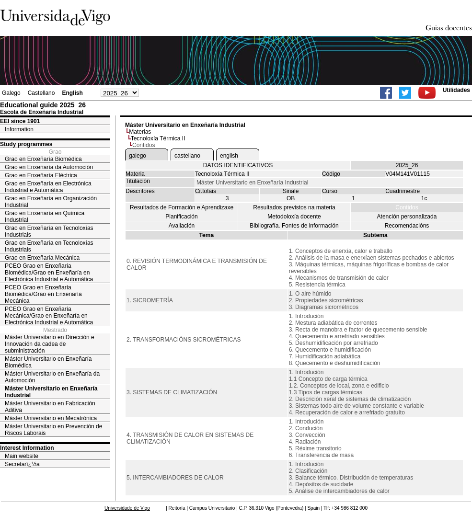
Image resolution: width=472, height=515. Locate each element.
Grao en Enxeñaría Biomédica (43, 159)
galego (137, 155)
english (229, 155)
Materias (140, 131)
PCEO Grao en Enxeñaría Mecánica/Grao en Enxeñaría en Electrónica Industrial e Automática (49, 316)
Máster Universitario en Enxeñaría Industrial (51, 392)
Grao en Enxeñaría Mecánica (42, 257)
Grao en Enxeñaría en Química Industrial (44, 216)
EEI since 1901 (20, 121)
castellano (187, 155)
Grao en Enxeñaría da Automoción (49, 167)
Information (19, 129)
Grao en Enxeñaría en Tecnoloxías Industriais (49, 231)
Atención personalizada (407, 216)
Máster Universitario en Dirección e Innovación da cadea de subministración (49, 344)
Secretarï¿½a (22, 464)
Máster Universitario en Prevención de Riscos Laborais (53, 429)
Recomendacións (407, 225)
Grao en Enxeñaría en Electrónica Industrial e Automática (48, 187)
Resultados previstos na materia (294, 207)
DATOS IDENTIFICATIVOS (238, 165)
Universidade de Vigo (127, 508)
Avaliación (182, 225)
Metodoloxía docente (294, 216)
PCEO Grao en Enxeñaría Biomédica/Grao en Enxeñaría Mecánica (43, 294)
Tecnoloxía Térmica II (158, 138)
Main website (21, 456)
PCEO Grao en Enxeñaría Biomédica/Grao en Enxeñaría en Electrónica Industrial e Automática (49, 273)
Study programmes (26, 144)
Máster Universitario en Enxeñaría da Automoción (52, 377)
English (72, 93)
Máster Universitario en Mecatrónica (51, 418)
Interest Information (27, 448)
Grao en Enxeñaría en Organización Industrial (51, 201)
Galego (11, 93)
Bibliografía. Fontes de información (294, 225)
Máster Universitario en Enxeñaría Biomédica (48, 362)
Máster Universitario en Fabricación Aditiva (50, 406)
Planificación (181, 216)
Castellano (41, 93)
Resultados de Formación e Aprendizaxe (181, 207)
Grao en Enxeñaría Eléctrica (41, 175)
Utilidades (456, 90)
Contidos (406, 207)
